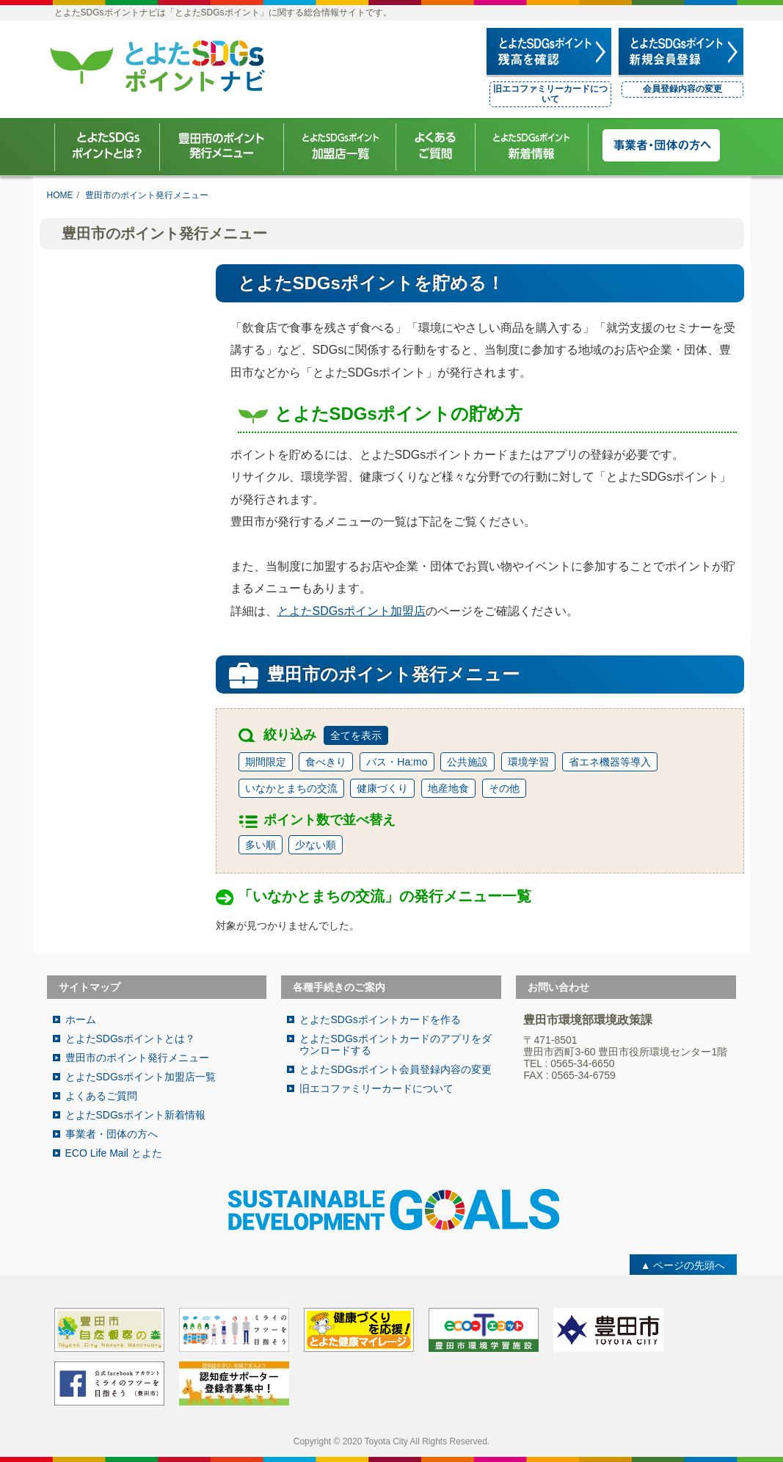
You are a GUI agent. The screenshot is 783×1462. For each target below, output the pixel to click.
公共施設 (467, 762)
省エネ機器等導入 (610, 762)
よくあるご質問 (101, 1096)
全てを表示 (356, 735)
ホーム (80, 1019)
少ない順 (315, 845)
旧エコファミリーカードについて (550, 94)
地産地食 (448, 788)
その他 (504, 788)
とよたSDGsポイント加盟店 (351, 611)
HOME (60, 195)
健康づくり (382, 788)
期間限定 (265, 762)
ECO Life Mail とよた (113, 1153)
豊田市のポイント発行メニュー (146, 195)
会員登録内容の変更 (682, 89)
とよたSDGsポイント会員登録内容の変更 (395, 1069)
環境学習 (528, 762)
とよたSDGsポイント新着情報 (135, 1115)
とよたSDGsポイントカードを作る (379, 1019)
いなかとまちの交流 (291, 788)
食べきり (325, 762)
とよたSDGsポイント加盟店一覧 (140, 1077)
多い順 (260, 845)
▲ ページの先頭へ (683, 1265)
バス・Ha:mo (396, 762)
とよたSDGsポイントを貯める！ (371, 283)
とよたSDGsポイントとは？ (130, 1038)
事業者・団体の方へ (111, 1134)
